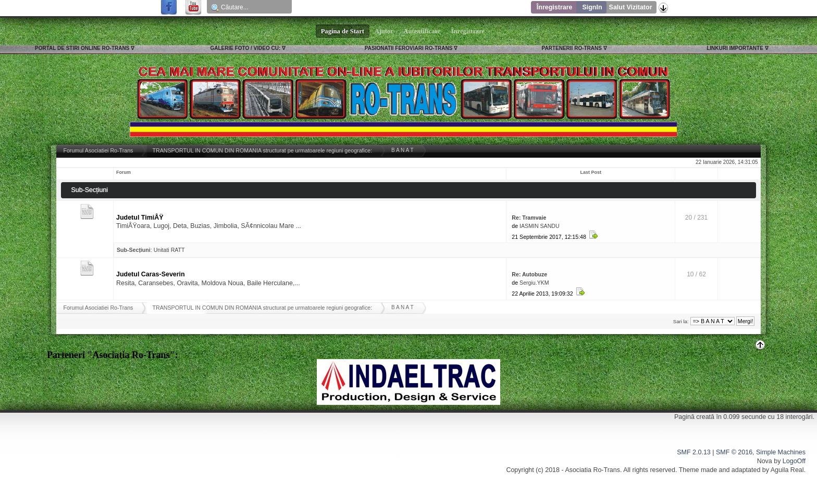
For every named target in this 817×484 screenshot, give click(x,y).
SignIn (592, 7)
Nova (764, 461)
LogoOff (794, 461)
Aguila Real (787, 470)
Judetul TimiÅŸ (140, 217)
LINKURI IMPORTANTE (735, 48)
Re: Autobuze (529, 274)
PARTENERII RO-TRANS (572, 48)
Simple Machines (781, 452)
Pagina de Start (342, 31)
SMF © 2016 (734, 452)
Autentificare (422, 31)
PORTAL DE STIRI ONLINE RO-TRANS (82, 48)
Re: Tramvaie (529, 217)
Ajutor (384, 31)
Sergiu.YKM (534, 282)
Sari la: (681, 321)
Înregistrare (555, 7)
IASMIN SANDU (539, 226)
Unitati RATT (169, 250)
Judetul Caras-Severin (150, 274)
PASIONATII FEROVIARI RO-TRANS (409, 48)
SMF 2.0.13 (693, 452)
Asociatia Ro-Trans (592, 470)
